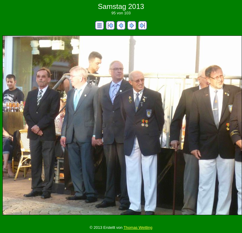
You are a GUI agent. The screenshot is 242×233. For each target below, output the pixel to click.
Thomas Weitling (137, 227)
